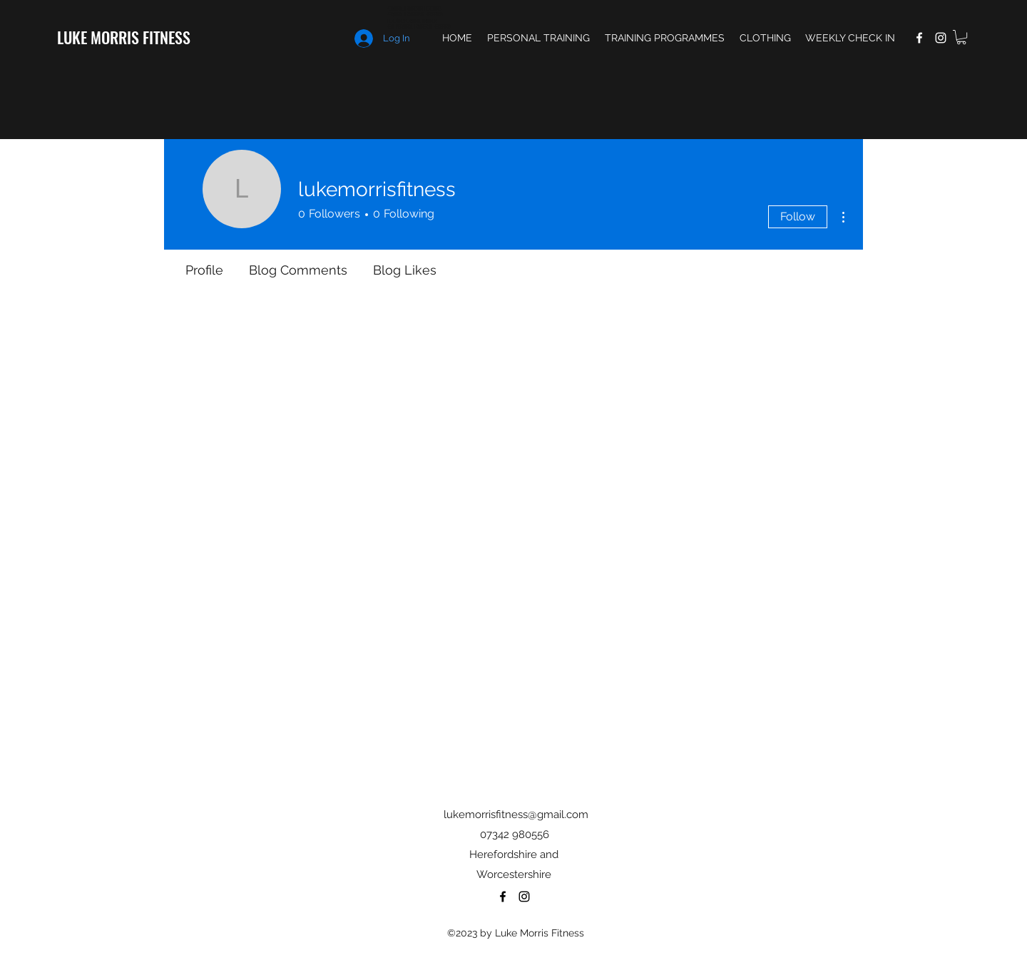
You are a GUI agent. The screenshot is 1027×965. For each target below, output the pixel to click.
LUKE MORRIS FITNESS (123, 37)
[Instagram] (941, 38)
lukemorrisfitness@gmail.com (516, 814)
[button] (961, 37)
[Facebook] (919, 38)
